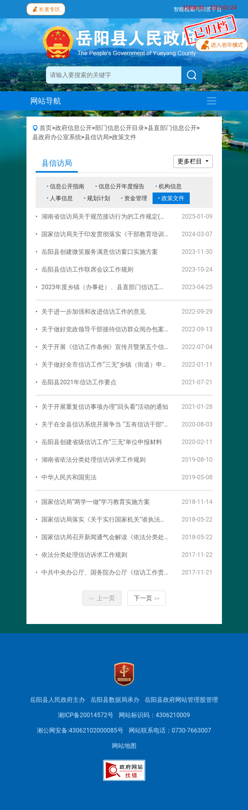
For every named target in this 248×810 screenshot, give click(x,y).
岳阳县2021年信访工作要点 (79, 382)
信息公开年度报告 (122, 186)
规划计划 (98, 198)
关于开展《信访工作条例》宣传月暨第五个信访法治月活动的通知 (130, 347)
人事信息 (61, 198)
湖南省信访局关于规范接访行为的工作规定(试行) (107, 216)
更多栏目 (190, 161)
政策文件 (124, 137)
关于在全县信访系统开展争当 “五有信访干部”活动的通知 (117, 424)
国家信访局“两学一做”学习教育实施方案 (95, 501)
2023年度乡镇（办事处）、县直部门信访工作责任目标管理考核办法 (134, 287)
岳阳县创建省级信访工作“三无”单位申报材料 (101, 442)
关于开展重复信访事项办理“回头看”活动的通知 (104, 406)
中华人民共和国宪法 (69, 477)
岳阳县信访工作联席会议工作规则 (87, 269)
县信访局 (96, 137)
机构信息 (170, 186)
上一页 (102, 598)
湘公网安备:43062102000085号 (80, 730)
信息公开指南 (67, 186)
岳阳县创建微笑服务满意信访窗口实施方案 (99, 251)
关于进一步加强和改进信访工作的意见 (93, 311)
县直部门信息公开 (172, 128)
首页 (45, 128)
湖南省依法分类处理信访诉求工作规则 (93, 459)
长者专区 (45, 8)
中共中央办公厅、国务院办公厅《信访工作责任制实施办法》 (124, 572)
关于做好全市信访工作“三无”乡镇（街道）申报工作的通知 (120, 364)
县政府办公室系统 (56, 137)
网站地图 (124, 745)
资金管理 (135, 198)
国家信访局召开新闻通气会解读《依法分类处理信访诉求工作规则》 (133, 537)
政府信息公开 (73, 128)
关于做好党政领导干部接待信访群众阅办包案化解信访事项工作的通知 (136, 329)
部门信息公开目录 (119, 128)
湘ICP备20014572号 (85, 715)
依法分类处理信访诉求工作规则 (84, 554)
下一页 (147, 598)
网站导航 (45, 100)
